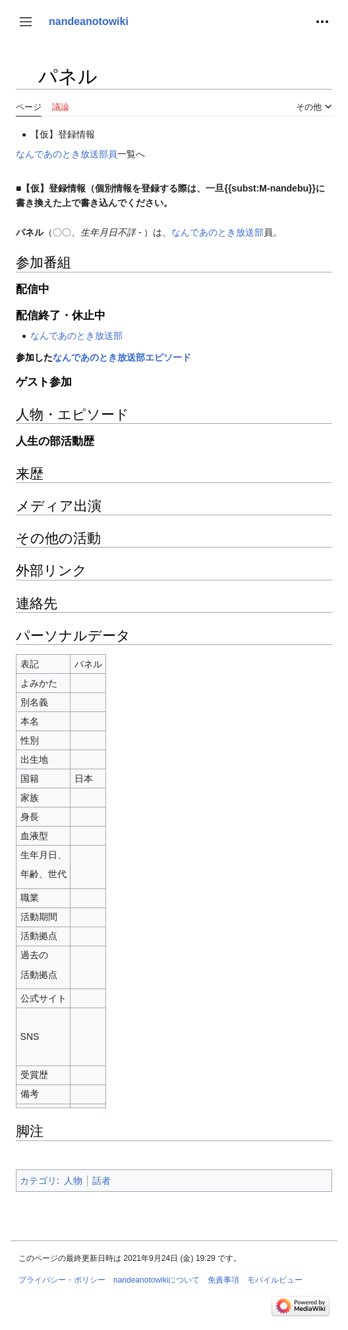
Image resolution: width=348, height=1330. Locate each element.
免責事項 (223, 1280)
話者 (101, 1180)
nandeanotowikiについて (156, 1280)
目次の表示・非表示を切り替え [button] (25, 82)
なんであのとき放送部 (217, 232)
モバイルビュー (275, 1280)
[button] (26, 22)
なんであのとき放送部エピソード (122, 357)
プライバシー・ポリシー (61, 1280)
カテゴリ (38, 1180)
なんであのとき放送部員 (66, 154)
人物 (73, 1180)
